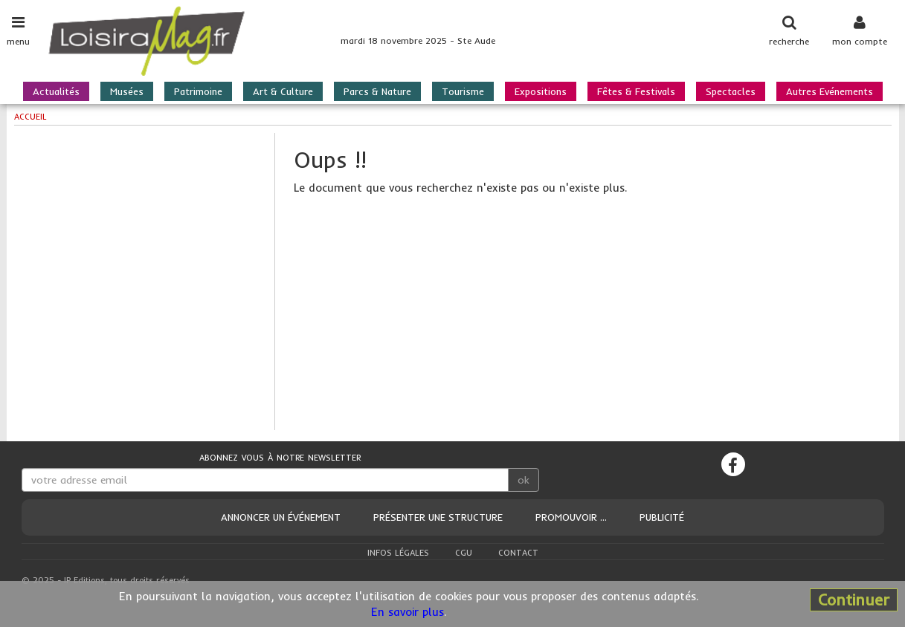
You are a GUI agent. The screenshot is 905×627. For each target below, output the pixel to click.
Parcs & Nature (377, 91)
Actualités (56, 91)
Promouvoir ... (571, 517)
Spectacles (731, 91)
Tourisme (463, 91)
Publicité (662, 517)
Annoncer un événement (281, 517)
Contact (518, 553)
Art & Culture (283, 91)
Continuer (853, 599)
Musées (127, 91)
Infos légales (398, 553)
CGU (463, 553)
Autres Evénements (829, 91)
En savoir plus (407, 612)
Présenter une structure (438, 517)
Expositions (541, 91)
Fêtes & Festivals (636, 91)
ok (523, 480)
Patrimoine (198, 91)
